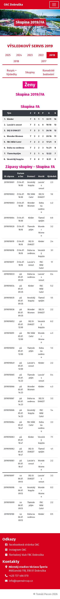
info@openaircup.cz (21, 580)
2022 (41, 55)
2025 (8, 55)
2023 (30, 55)
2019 (52, 55)
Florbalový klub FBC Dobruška (26, 554)
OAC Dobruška (13, 4)
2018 (16, 61)
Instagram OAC (17, 549)
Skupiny (30, 72)
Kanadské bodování (48, 72)
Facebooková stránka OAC (24, 544)
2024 (19, 55)
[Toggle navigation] (54, 4)
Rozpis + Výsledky (11, 72)
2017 (43, 61)
